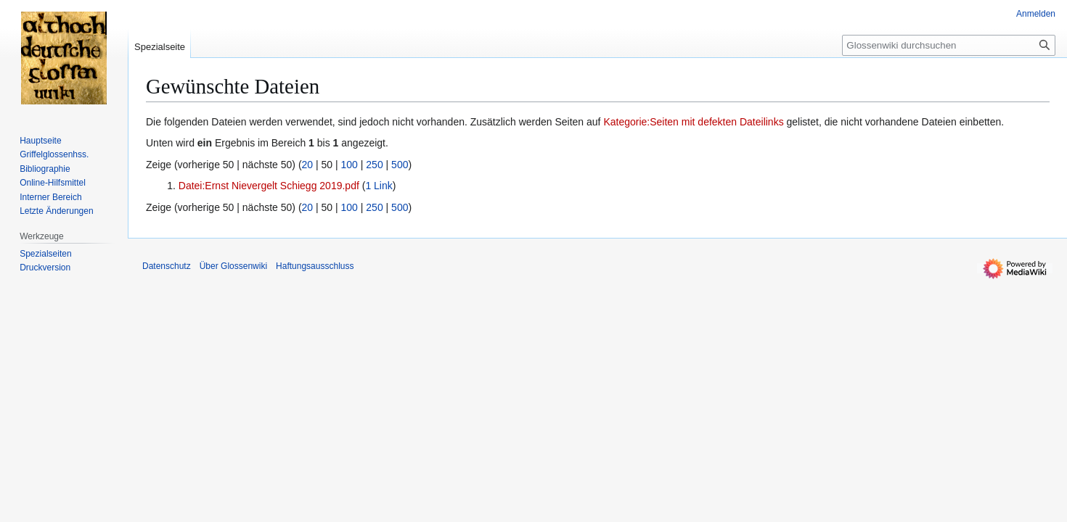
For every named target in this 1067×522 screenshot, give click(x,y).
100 (349, 164)
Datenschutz (166, 266)
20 (308, 164)
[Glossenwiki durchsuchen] (948, 45)
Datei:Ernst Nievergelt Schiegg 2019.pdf (269, 185)
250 (374, 164)
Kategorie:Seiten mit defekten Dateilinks (693, 122)
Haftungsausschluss (314, 266)
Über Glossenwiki (233, 266)
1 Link (378, 185)
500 (399, 164)
